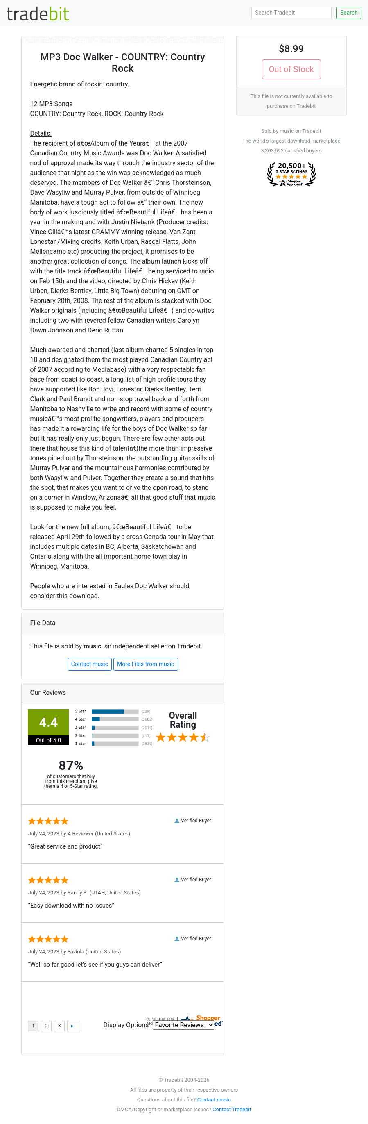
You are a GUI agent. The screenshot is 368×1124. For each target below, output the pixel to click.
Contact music (89, 664)
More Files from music (145, 664)
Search (349, 12)
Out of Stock (291, 69)
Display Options (126, 1025)
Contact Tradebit (231, 1109)
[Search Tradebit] (291, 13)
